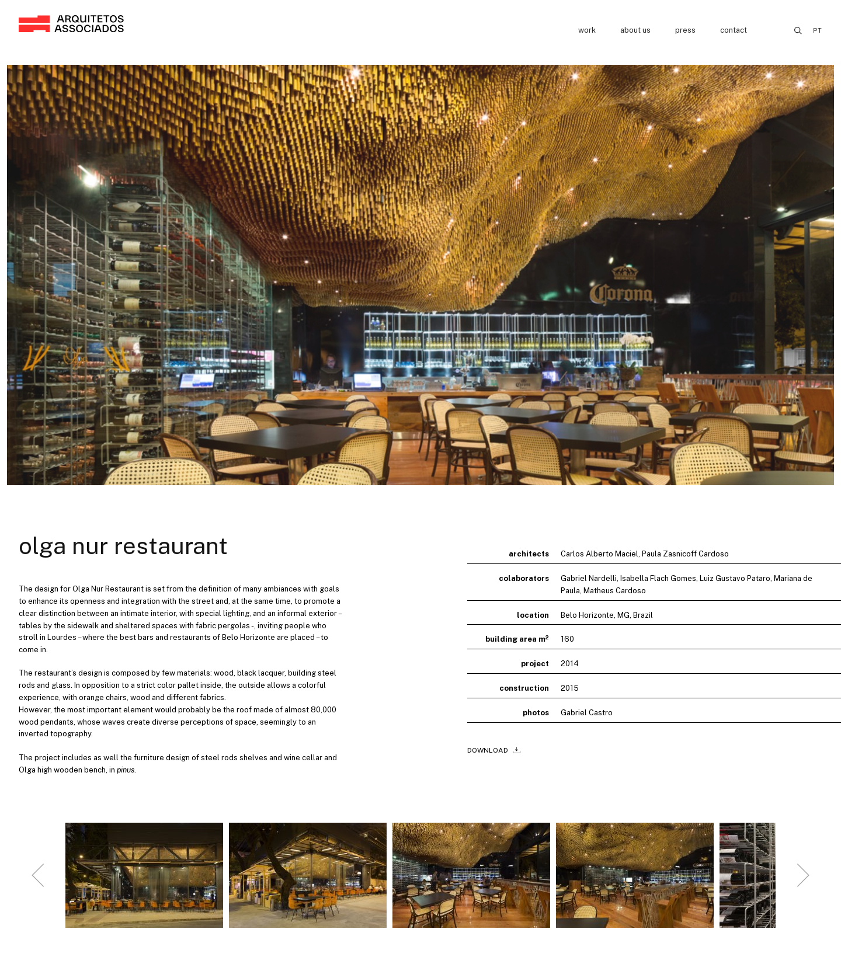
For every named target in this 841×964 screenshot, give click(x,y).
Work (587, 30)
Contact (733, 30)
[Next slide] (803, 880)
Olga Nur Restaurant (123, 545)
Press (685, 30)
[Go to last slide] (38, 880)
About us (635, 30)
